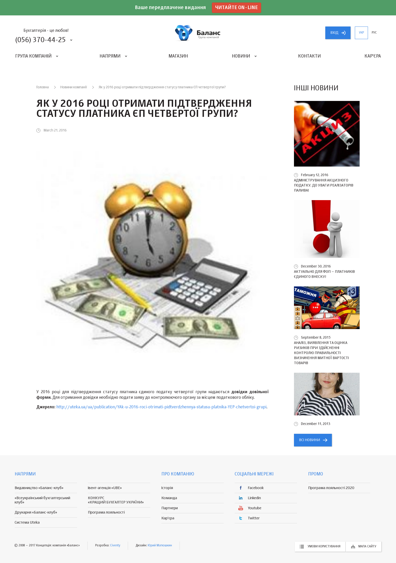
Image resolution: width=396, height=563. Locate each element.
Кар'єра (372, 56)
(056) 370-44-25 (40, 40)
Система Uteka (27, 522)
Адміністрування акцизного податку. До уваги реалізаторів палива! (323, 185)
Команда (169, 498)
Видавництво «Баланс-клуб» (39, 488)
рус (374, 32)
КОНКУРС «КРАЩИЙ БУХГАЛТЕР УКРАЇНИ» (116, 500)
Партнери (169, 508)
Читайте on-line (236, 7)
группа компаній (198, 33)
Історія (167, 488)
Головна (42, 87)
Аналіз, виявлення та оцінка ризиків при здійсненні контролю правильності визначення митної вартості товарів (321, 353)
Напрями (110, 56)
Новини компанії (73, 87)
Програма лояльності (106, 512)
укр (361, 32)
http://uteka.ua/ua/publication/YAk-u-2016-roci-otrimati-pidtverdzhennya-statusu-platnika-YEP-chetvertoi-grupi (161, 407)
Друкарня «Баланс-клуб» (36, 512)
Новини (241, 56)
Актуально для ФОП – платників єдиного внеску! (324, 274)
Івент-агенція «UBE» (105, 488)
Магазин (178, 56)
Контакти (309, 56)
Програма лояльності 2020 (331, 488)
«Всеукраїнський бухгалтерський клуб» (42, 500)
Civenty (115, 545)
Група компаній (33, 56)
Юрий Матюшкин (160, 545)
